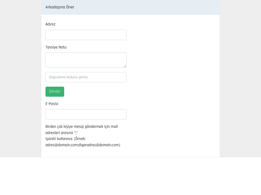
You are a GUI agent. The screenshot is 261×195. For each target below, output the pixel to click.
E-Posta (51, 103)
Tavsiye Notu (56, 47)
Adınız (50, 24)
